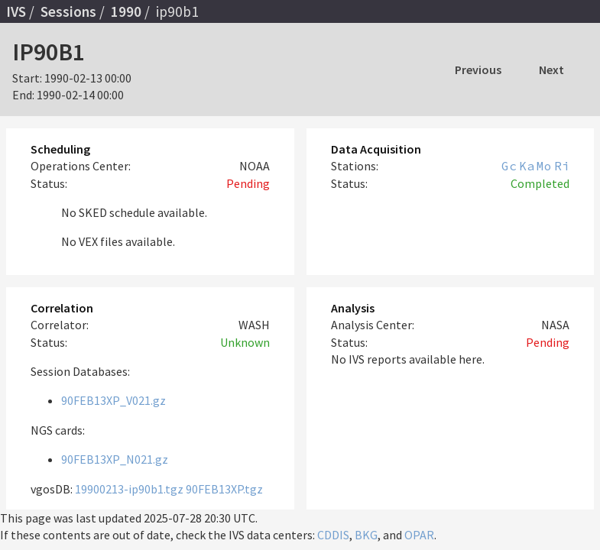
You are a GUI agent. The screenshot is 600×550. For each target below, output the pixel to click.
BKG (366, 534)
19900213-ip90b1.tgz (129, 489)
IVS (16, 11)
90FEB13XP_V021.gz (113, 400)
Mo (544, 165)
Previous (478, 69)
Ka (526, 165)
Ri (561, 165)
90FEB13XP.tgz (224, 489)
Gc (509, 165)
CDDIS (333, 534)
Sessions (68, 11)
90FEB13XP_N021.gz (114, 459)
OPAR (419, 534)
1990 (126, 11)
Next (551, 69)
